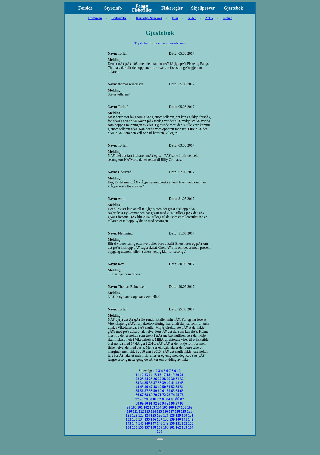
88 (137, 403)
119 (183, 411)
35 (146, 383)
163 (184, 427)
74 (173, 395)
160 (165, 427)
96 (173, 403)
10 (178, 371)
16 (159, 375)
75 (177, 395)
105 (165, 407)
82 (159, 399)
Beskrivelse (119, 18)
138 (165, 419)
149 (165, 423)
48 (155, 387)
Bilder (192, 18)
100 (133, 407)
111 (135, 411)
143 (128, 423)
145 (141, 423)
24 (146, 379)
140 (178, 419)
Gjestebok (233, 8)
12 (142, 375)
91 (150, 403)
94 (164, 403)
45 (142, 387)
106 (171, 407)
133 (134, 419)
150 (172, 423)
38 (159, 383)
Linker (227, 18)
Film (175, 18)
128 (172, 415)
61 (164, 391)
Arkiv (209, 18)
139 (172, 419)
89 (142, 403)
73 (168, 395)
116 (165, 411)
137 (159, 419)
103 (152, 407)
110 (129, 411)
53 (177, 387)
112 (141, 411)
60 (159, 391)
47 (150, 387)
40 (168, 383)
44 (137, 387)
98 (182, 403)
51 (168, 387)
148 (159, 423)
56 (142, 391)
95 (168, 403)
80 (150, 399)
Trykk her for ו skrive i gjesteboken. (160, 43)
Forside (85, 8)
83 (164, 399)
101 (140, 407)
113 (147, 411)
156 (141, 427)
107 (177, 407)
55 (137, 391)
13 (146, 375)
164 (190, 427)
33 (137, 383)
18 (168, 375)
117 (171, 411)
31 (177, 379)
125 (153, 415)
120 (189, 411)
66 (137, 395)
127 (165, 415)
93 (159, 403)
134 (141, 419)
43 (182, 383)
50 (164, 387)
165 (159, 431)
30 (173, 379)
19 (173, 375)
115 (159, 411)
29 (168, 379)
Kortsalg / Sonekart (149, 18)
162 (178, 427)
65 (182, 391)
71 (159, 395)
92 (155, 403)
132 (128, 419)
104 (158, 407)
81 (155, 399)
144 (134, 423)
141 (184, 419)
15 (155, 375)
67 (142, 395)
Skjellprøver (203, 8)
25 (150, 379)
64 (177, 391)
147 (153, 423)
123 (141, 415)
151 (178, 423)
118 (177, 411)
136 (153, 419)
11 (137, 375)
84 (168, 399)
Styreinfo (113, 8)
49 (159, 387)
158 (153, 427)
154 (128, 427)
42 (177, 383)
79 (146, 399)
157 (147, 427)
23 (142, 379)
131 (190, 415)
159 (159, 427)
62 (168, 391)
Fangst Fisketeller (142, 8)
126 (159, 415)
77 (137, 399)
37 (155, 383)
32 (182, 379)
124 (147, 415)
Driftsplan (95, 18)
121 (128, 415)
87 (182, 399)
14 (150, 375)
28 (164, 379)
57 (146, 391)
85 (172, 399)
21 (182, 375)
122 (134, 415)
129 (178, 415)
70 (155, 395)
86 (177, 399)
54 (182, 387)
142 (190, 419)
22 (137, 379)
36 (150, 383)
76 (182, 395)
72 (164, 395)
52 (173, 387)
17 (164, 375)
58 (150, 391)
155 (134, 427)
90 (146, 403)
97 (177, 403)
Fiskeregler (172, 8)
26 (155, 379)
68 (146, 395)
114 (153, 411)
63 (173, 391)
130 (184, 415)
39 (164, 383)
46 (146, 387)
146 (147, 423)
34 (142, 383)
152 (184, 423)
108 (183, 407)
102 (146, 407)
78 (141, 399)
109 (189, 407)
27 (159, 379)
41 (173, 383)
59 (155, 391)
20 (177, 375)
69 (150, 395)
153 (190, 423)
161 (172, 427)
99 (128, 407)
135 (147, 419)
